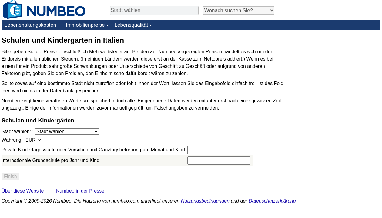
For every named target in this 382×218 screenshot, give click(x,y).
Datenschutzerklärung (272, 200)
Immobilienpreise (85, 25)
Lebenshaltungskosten (30, 25)
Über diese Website (23, 190)
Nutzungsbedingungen (205, 200)
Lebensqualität (131, 25)
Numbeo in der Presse (80, 190)
